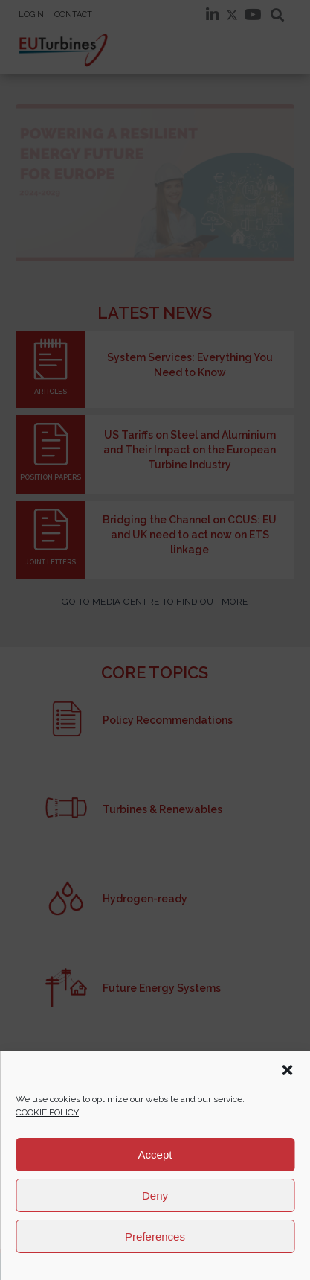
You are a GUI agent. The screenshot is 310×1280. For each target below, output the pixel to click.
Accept (155, 1154)
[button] (287, 1070)
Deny (155, 1195)
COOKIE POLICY (47, 1112)
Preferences (155, 1236)
